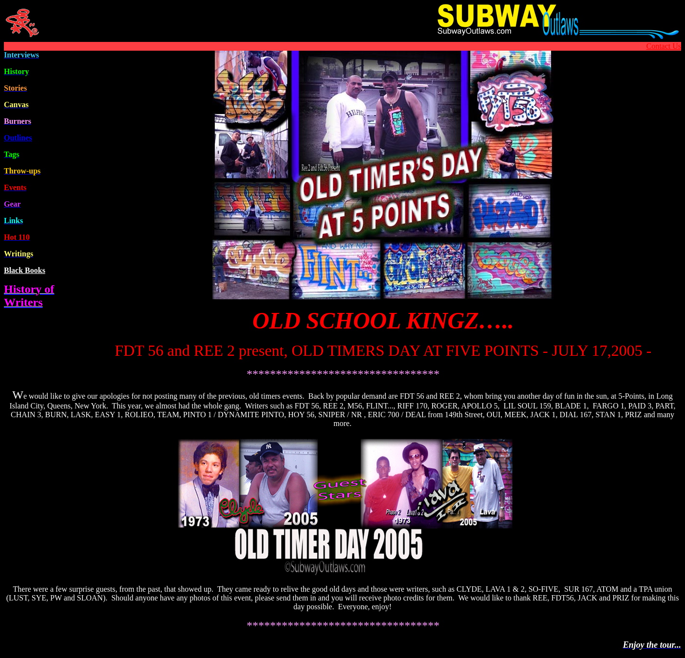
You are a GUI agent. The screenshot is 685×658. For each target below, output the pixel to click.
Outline (18, 138)
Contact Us (663, 46)
